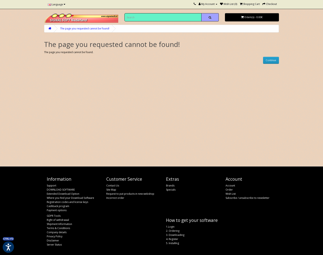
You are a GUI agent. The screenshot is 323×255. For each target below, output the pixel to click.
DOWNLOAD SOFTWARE (61, 189)
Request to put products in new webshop (130, 194)
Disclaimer (53, 240)
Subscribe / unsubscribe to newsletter (247, 198)
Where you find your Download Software (70, 198)
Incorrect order (115, 198)
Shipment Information (59, 224)
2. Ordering (172, 231)
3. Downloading (175, 235)
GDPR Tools (54, 216)
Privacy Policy (54, 236)
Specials (171, 189)
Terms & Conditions (58, 228)
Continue (271, 60)
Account (230, 185)
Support (51, 185)
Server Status (54, 244)
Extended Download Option (63, 194)
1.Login (170, 226)
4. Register (172, 239)
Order (229, 189)
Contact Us (112, 185)
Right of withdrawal (58, 220)
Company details (57, 232)
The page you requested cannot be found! (84, 28)
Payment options (57, 210)
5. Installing (172, 243)
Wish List (231, 194)
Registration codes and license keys (67, 202)
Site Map (111, 189)
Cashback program (58, 206)
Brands (170, 185)
